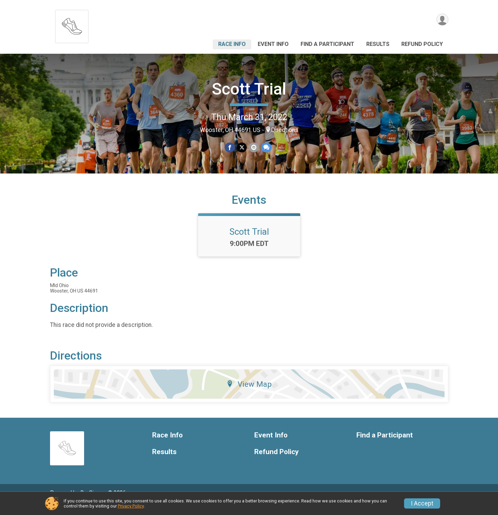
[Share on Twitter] (242, 147)
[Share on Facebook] (230, 147)
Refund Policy (422, 44)
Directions (285, 130)
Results (377, 44)
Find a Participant (327, 44)
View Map (249, 393)
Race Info (232, 44)
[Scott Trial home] (71, 24)
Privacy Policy (131, 506)
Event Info (273, 44)
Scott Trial (249, 89)
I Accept (422, 503)
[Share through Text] (266, 147)
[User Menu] (442, 20)
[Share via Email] (254, 147)
